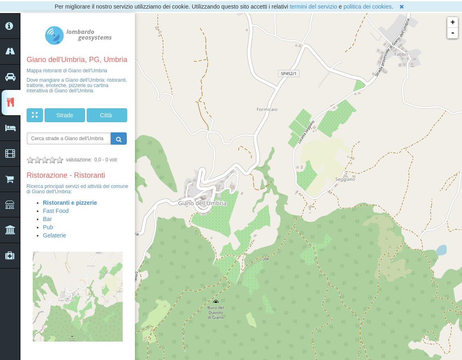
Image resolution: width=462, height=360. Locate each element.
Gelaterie (54, 235)
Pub (48, 227)
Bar (47, 219)
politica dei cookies (367, 6)
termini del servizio (313, 6)
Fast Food (56, 211)
